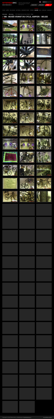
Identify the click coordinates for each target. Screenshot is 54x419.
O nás (3, 10)
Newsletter (34, 4)
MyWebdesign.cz (27, 417)
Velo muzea (12, 10)
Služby (7, 10)
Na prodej (18, 10)
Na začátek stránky (47, 417)
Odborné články (25, 10)
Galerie (36, 10)
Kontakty (49, 10)
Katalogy (44, 10)
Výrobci (32, 10)
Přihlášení (41, 4)
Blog (40, 10)
